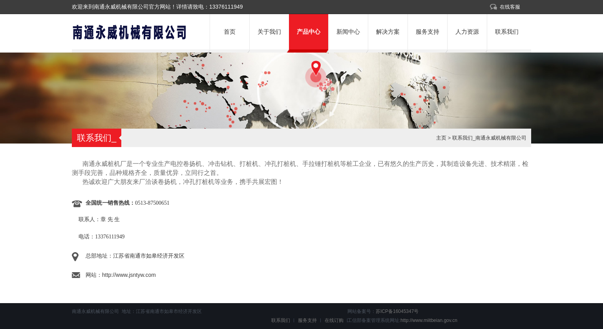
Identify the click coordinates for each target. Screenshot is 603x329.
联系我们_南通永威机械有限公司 (489, 138)
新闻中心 (348, 31)
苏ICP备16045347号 (397, 311)
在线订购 (334, 320)
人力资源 (467, 31)
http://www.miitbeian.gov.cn (428, 320)
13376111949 (226, 7)
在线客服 (510, 7)
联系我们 (507, 31)
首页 (230, 31)
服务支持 (427, 31)
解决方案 (388, 31)
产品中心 (308, 31)
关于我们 (269, 31)
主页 (441, 138)
